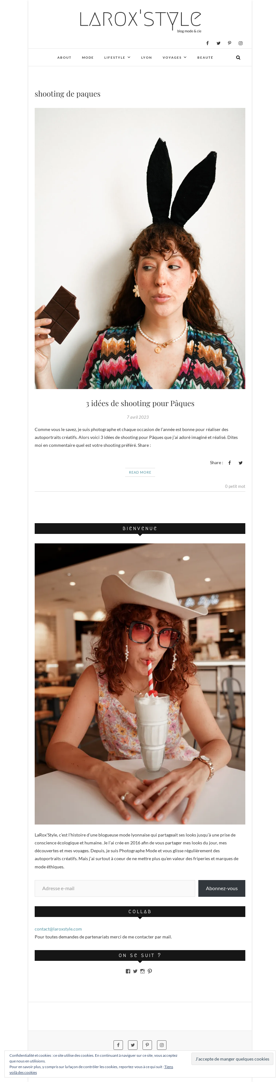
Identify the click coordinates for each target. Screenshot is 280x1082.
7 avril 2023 (138, 417)
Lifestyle (114, 57)
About (64, 57)
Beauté (205, 57)
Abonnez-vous (222, 888)
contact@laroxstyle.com (58, 928)
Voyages (172, 57)
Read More (140, 472)
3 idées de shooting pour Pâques (140, 403)
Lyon (146, 57)
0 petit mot (235, 486)
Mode (88, 57)
